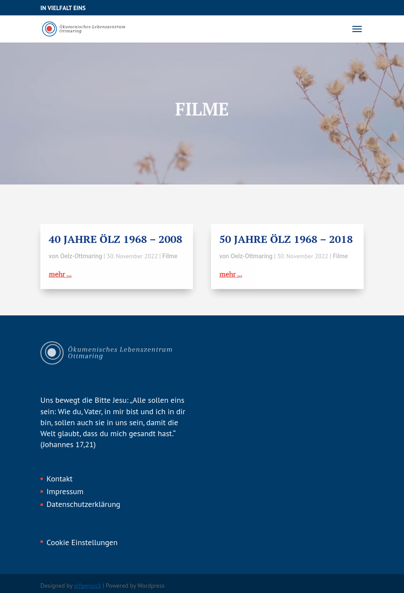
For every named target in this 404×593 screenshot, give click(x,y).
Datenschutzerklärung (83, 504)
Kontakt (59, 479)
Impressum (64, 491)
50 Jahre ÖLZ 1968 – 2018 (286, 239)
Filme (170, 256)
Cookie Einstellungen (82, 542)
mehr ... (60, 274)
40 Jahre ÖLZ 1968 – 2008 (115, 239)
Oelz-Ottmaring (81, 256)
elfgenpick (87, 585)
